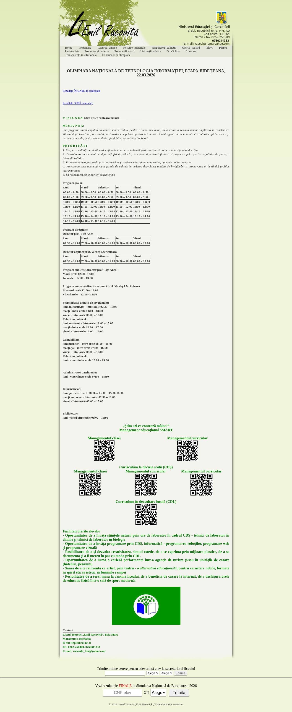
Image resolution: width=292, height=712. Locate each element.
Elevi (209, 47)
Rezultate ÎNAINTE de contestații (81, 90)
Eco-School (173, 51)
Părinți (223, 47)
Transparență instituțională (81, 55)
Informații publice (150, 51)
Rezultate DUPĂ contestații (78, 103)
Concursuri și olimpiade (116, 55)
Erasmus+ (192, 51)
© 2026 (113, 704)
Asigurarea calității (164, 47)
